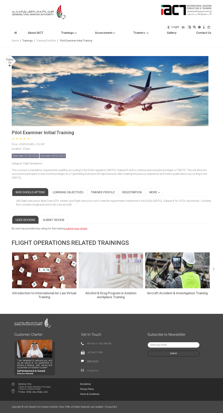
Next (214, 268)
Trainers (141, 33)
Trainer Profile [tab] (103, 192)
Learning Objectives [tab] (68, 192)
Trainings (69, 33)
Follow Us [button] (9, 61)
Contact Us (203, 32)
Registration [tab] (132, 192)
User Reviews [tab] (25, 220)
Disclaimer (85, 384)
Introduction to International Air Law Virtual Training (44, 295)
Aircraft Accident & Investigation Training (177, 293)
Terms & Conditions (90, 394)
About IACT (35, 32)
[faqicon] (209, 27)
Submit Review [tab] (53, 220)
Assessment (105, 33)
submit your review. (77, 228)
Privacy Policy (87, 389)
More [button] (154, 192)
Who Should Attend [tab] (30, 192)
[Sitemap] (189, 27)
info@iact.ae (92, 370)
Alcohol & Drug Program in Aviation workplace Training (110, 295)
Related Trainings (100, 242)
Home (15, 40)
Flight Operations (41, 242)
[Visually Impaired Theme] (183, 27)
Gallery (171, 32)
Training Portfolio (46, 40)
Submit (173, 353)
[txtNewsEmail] (174, 345)
